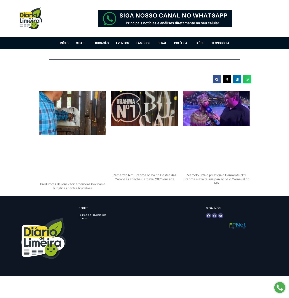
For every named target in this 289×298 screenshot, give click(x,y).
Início (64, 43)
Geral (162, 43)
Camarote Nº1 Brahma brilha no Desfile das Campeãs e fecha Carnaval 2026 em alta (144, 177)
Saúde (199, 43)
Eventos (122, 43)
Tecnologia (220, 43)
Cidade (81, 43)
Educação (101, 43)
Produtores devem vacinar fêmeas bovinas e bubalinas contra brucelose (72, 186)
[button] (217, 79)
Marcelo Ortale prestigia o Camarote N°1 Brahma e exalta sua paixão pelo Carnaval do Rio (216, 179)
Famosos (143, 43)
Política (180, 43)
